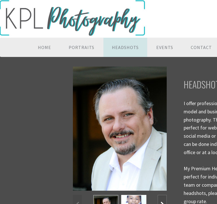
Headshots (125, 47)
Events (164, 47)
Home (44, 47)
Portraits (81, 47)
